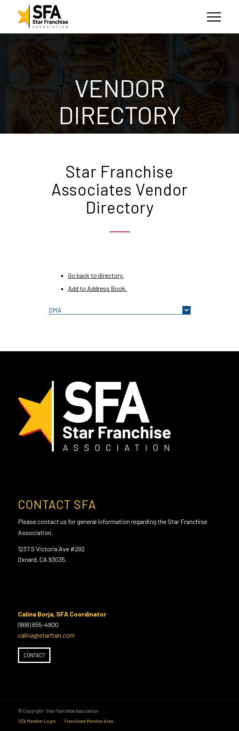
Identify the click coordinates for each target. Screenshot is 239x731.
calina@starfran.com (46, 635)
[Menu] (210, 16)
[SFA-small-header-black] (99, 16)
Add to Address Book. (97, 288)
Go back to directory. (96, 275)
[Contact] (34, 655)
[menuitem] (210, 16)
